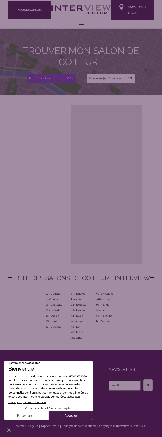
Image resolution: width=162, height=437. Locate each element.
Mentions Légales (27, 426)
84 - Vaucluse (104, 315)
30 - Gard (51, 321)
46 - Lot (75, 326)
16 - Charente (54, 305)
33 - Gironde (53, 326)
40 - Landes (78, 310)
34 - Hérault (78, 305)
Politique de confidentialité (79, 426)
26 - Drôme (53, 315)
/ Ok (130, 78)
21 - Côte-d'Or (54, 310)
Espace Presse (50, 426)
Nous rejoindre (30, 9)
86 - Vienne (103, 321)
